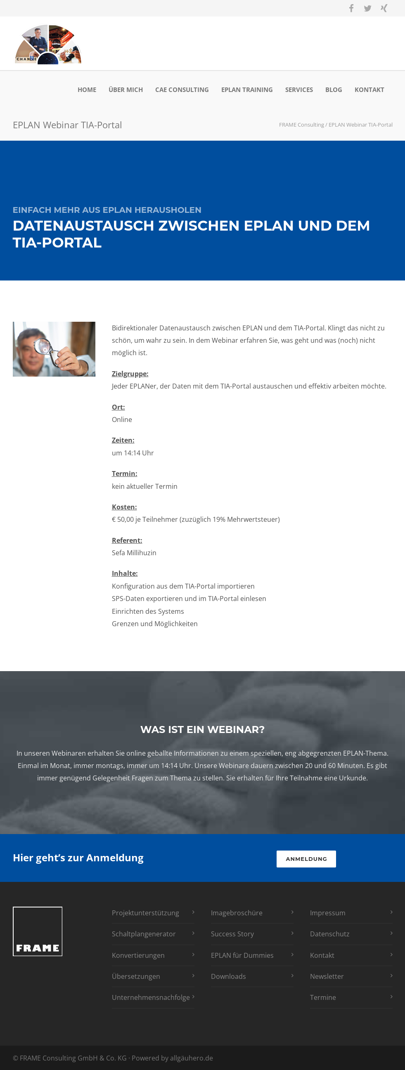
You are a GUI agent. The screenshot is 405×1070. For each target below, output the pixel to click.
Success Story (232, 933)
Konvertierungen (138, 955)
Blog (333, 89)
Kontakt (369, 89)
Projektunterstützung (145, 912)
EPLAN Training (247, 89)
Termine (323, 997)
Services (299, 89)
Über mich (126, 89)
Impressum (328, 912)
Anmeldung (306, 859)
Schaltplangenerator (144, 933)
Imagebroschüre (237, 912)
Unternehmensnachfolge (151, 997)
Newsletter (327, 976)
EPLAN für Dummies (242, 955)
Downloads (228, 976)
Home (87, 89)
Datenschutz (330, 933)
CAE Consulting (182, 89)
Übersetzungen (136, 976)
